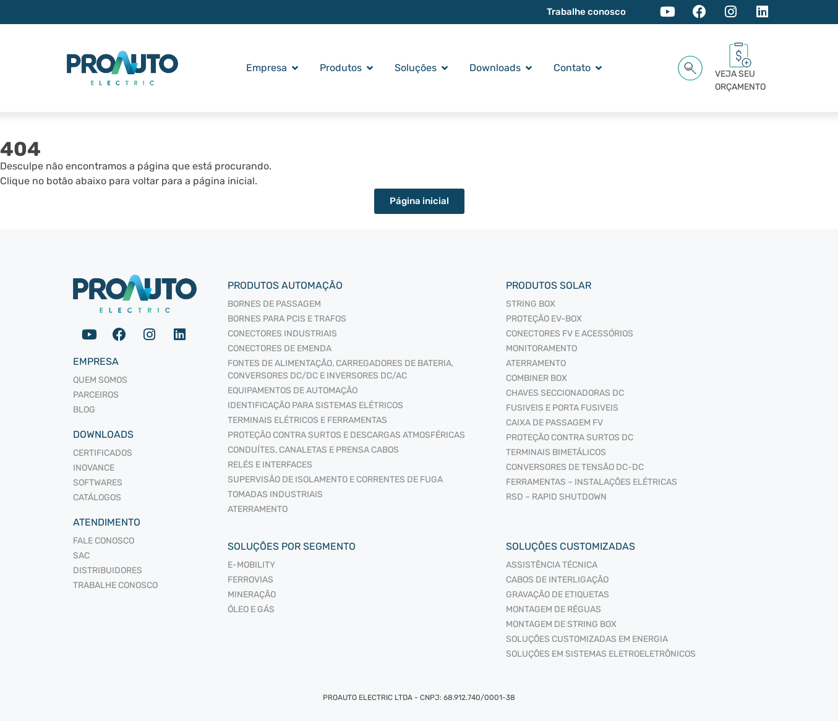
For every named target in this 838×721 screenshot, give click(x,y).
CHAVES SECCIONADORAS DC (565, 393)
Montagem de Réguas (553, 609)
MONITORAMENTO (541, 348)
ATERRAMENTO (258, 509)
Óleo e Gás (251, 609)
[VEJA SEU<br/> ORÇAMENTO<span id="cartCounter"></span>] (740, 55)
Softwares (97, 482)
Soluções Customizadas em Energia (587, 639)
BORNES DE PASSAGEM (274, 304)
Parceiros (96, 395)
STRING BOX (530, 304)
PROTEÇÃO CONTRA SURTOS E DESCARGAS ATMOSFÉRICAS (346, 435)
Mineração (252, 594)
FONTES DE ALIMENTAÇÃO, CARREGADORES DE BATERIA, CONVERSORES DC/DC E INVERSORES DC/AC (340, 369)
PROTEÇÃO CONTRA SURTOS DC (569, 437)
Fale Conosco (103, 540)
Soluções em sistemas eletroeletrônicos (601, 654)
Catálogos (97, 497)
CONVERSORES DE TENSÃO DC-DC (575, 467)
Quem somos (100, 380)
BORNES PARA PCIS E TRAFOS (287, 319)
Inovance (93, 468)
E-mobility (251, 565)
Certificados (102, 453)
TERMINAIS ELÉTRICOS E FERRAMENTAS (307, 420)
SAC (81, 555)
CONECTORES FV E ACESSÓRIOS (569, 333)
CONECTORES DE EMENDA (279, 348)
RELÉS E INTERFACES (270, 464)
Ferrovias (250, 579)
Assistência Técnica (551, 565)
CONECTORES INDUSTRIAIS (282, 333)
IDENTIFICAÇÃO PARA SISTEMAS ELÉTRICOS (315, 405)
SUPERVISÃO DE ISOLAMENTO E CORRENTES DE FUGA (335, 479)
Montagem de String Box (561, 624)
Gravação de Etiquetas (557, 594)
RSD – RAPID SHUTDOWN (556, 497)
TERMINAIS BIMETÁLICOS (556, 452)
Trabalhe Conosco (115, 585)
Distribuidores (107, 570)
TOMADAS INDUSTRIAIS (275, 494)
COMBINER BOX (536, 378)
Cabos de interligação (557, 579)
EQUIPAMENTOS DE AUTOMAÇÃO (292, 390)
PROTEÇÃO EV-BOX (544, 319)
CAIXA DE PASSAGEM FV (554, 422)
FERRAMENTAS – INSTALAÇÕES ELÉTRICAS (591, 482)
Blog (84, 409)
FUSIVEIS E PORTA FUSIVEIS (562, 408)
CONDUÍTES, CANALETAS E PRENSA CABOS (313, 450)
